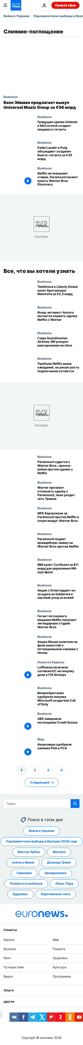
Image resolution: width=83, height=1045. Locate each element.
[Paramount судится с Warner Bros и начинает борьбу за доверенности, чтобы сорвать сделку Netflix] (58, 467)
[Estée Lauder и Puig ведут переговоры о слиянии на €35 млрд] (58, 153)
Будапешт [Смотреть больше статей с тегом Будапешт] (20, 894)
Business (11, 96)
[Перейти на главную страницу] (16, 5)
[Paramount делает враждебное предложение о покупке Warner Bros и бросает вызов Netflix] (58, 544)
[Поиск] (41, 803)
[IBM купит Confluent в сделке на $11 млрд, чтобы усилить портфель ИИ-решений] (58, 570)
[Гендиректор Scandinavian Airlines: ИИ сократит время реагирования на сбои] (58, 343)
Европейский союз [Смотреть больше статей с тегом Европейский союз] (55, 894)
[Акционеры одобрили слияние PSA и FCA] (58, 750)
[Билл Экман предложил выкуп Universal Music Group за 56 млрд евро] (41, 105)
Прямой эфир (65, 5)
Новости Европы (50, 662)
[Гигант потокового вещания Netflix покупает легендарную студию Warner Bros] (58, 622)
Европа (9, 940)
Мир (40, 739)
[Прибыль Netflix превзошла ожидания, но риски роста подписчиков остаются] (58, 369)
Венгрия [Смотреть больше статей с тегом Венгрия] (59, 852)
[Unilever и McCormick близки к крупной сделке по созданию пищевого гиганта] (58, 127)
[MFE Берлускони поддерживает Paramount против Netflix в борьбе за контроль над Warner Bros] (58, 519)
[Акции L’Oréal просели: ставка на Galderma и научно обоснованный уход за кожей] (58, 596)
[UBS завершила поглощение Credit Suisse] (58, 724)
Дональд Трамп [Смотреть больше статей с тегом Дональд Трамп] (59, 862)
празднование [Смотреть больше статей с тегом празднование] (55, 873)
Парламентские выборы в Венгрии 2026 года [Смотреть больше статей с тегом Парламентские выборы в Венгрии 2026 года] (41, 841)
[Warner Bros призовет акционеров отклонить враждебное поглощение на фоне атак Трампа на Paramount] (58, 493)
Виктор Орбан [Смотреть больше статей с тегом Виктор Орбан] (29, 852)
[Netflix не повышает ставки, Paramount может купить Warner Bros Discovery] (58, 179)
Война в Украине (17, 16)
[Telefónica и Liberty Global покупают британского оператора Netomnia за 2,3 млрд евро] (58, 292)
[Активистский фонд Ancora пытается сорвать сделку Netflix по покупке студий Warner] (58, 318)
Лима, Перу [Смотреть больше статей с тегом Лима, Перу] (64, 883)
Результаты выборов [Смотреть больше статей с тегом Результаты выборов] (26, 883)
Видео (8, 976)
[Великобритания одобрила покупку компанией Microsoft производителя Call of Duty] (58, 698)
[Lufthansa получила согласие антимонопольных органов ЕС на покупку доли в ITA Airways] (58, 673)
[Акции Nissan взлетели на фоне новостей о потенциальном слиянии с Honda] (58, 647)
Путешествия (14, 967)
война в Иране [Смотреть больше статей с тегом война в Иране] (23, 862)
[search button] (75, 803)
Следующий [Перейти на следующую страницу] (39, 782)
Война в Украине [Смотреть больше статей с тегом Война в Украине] (41, 831)
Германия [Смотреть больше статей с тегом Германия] (24, 873)
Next (7, 958)
